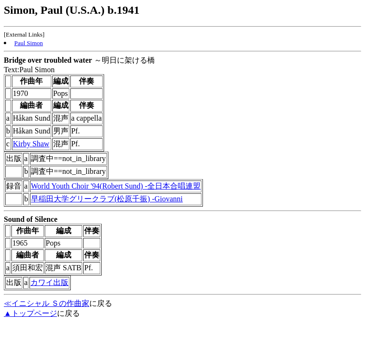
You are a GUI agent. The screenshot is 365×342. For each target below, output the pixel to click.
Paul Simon (28, 43)
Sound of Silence (31, 219)
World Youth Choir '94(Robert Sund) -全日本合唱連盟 (116, 186)
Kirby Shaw (31, 144)
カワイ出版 (49, 282)
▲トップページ (30, 313)
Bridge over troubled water (48, 60)
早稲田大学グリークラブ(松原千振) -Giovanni (107, 199)
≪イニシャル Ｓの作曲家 (46, 303)
